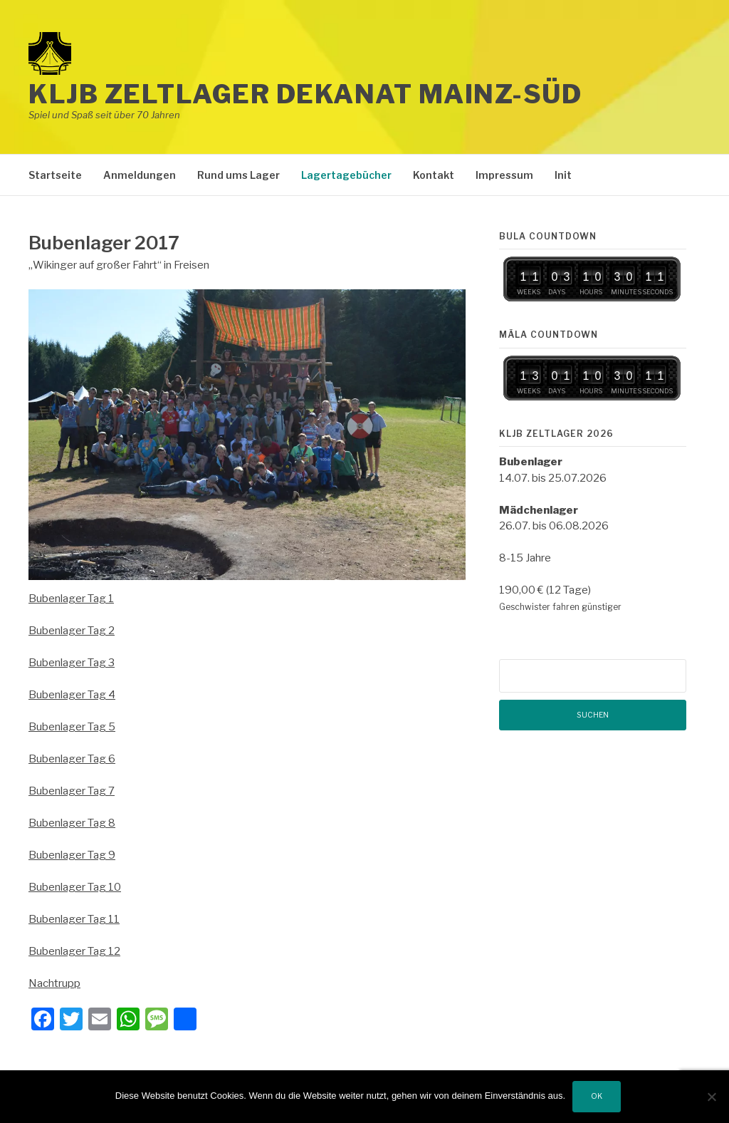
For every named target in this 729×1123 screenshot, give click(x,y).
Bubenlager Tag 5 (71, 726)
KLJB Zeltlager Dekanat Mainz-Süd (305, 94)
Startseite (55, 175)
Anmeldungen (139, 175)
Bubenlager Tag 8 (71, 823)
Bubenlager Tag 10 (74, 887)
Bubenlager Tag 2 (71, 630)
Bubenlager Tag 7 (71, 791)
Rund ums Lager (238, 175)
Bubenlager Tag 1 (71, 598)
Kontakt (433, 175)
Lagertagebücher (346, 175)
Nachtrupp (54, 983)
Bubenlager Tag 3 (71, 662)
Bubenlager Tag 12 (74, 951)
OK (596, 1096)
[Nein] (711, 1097)
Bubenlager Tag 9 (71, 855)
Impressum (504, 175)
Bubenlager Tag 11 (74, 919)
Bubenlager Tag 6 (71, 758)
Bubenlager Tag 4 (71, 694)
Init (563, 175)
